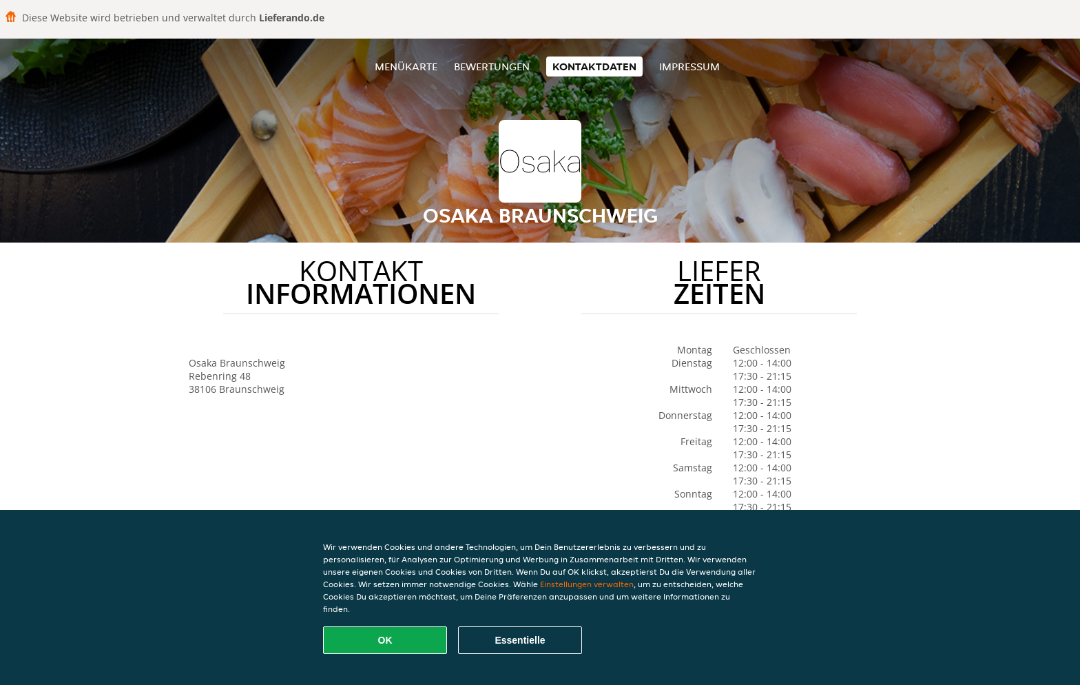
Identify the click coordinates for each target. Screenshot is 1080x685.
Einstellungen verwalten (587, 584)
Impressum (689, 66)
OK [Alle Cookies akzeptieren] (385, 640)
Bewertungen (492, 66)
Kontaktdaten (594, 66)
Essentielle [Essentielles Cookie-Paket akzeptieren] (520, 640)
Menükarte (406, 66)
